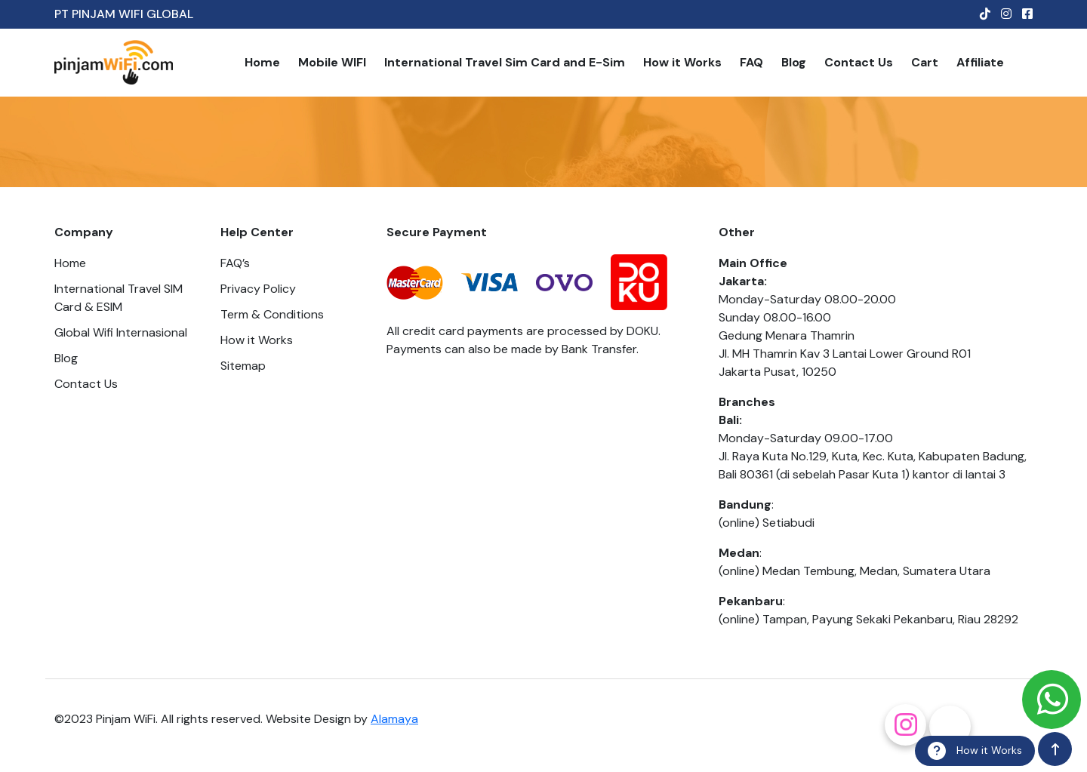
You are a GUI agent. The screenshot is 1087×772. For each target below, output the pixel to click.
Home (262, 62)
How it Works (682, 62)
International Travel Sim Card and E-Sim (504, 62)
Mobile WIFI (332, 62)
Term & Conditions (272, 314)
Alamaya (394, 719)
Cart (924, 62)
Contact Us (858, 62)
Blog (793, 62)
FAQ (751, 62)
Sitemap (243, 366)
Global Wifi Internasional (120, 332)
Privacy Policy (258, 289)
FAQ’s (235, 263)
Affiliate (980, 62)
